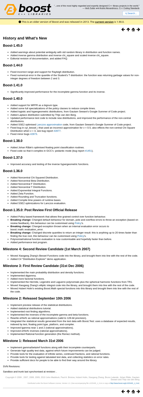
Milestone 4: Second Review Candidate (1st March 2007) (46, 249)
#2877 (57, 130)
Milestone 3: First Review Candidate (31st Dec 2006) (43, 266)
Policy (78, 223)
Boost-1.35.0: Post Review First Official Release (40, 210)
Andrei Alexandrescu (109, 8)
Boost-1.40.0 (13, 98)
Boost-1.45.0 (13, 45)
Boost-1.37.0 (13, 157)
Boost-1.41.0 (13, 85)
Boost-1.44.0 (13, 65)
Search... (131, 13)
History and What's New (25, 38)
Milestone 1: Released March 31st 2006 (33, 341)
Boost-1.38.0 (13, 141)
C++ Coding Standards (129, 8)
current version (104, 21)
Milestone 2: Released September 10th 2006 (37, 298)
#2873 (33, 134)
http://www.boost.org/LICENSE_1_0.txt (124, 383)
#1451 (88, 150)
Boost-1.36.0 (13, 171)
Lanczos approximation (49, 124)
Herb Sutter (90, 8)
